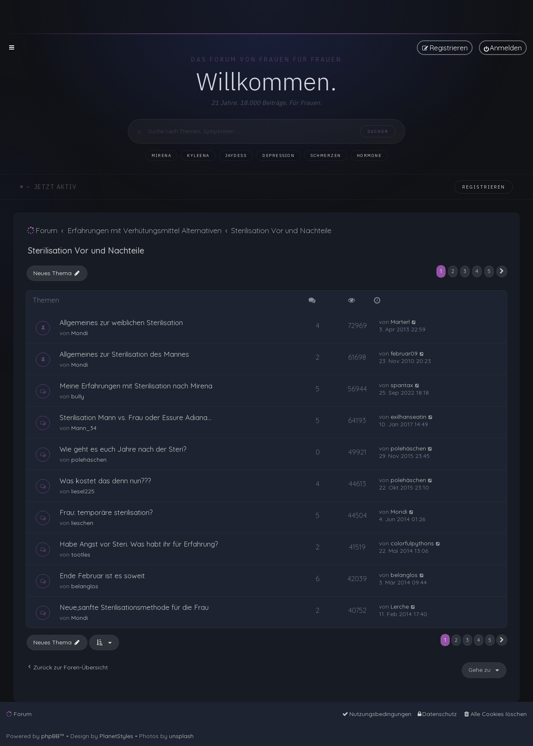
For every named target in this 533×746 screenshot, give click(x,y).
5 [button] (489, 271)
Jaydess (236, 155)
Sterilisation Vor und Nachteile (86, 250)
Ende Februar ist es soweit (102, 575)
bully (77, 396)
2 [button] (452, 271)
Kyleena (198, 155)
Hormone (369, 155)
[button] (501, 271)
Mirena (161, 155)
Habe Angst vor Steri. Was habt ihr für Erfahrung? (139, 544)
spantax (402, 385)
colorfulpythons (412, 543)
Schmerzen (325, 155)
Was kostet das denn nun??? (105, 480)
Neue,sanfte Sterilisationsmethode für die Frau (134, 607)
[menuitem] (503, 47)
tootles (80, 554)
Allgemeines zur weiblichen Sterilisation (121, 322)
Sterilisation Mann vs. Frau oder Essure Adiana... (135, 417)
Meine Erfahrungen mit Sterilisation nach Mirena (136, 385)
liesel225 (83, 491)
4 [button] (477, 271)
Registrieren (483, 187)
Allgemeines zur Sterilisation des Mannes (124, 354)
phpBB (50, 736)
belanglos (84, 586)
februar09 (404, 353)
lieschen (82, 523)
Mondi (79, 333)
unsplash (181, 736)
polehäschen (89, 459)
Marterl (400, 322)
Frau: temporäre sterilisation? (106, 512)
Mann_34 (84, 428)
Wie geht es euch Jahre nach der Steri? (123, 449)
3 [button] (464, 271)
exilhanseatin (408, 416)
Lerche (400, 606)
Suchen (378, 131)
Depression (278, 155)
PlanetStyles (116, 736)
